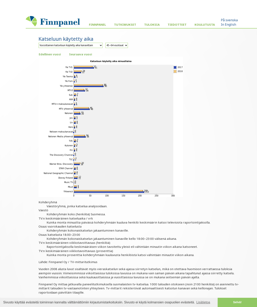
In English (228, 24)
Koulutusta (205, 24)
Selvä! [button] (237, 302)
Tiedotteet (177, 24)
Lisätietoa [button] (203, 302)
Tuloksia (152, 24)
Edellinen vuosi (50, 54)
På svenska (229, 20)
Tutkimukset (125, 24)
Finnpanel (97, 24)
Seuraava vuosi (80, 54)
